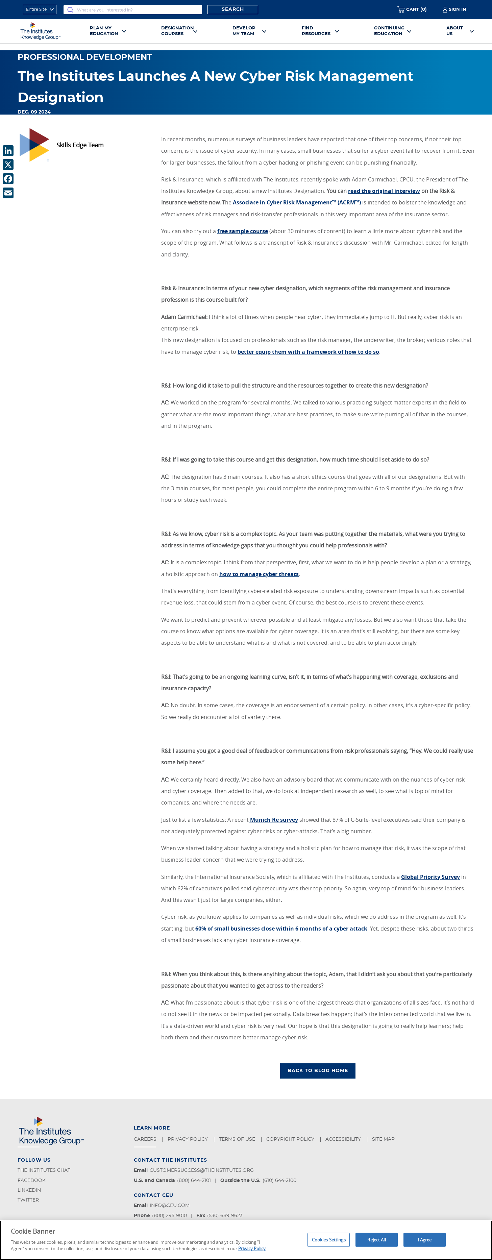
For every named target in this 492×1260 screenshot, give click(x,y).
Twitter (28, 1200)
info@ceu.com (170, 1205)
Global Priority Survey (430, 877)
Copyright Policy (291, 1139)
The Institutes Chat (44, 1170)
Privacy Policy (188, 1139)
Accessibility (343, 1139)
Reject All (376, 1239)
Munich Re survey (273, 819)
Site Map (384, 1139)
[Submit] (70, 9)
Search (233, 9)
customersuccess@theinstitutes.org (202, 1170)
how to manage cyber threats (259, 574)
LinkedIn (29, 1190)
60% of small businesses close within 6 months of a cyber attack (281, 928)
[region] (246, 1240)
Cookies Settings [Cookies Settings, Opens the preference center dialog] (329, 1239)
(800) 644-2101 (194, 1180)
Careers (146, 1139)
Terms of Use (237, 1139)
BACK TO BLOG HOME (318, 1070)
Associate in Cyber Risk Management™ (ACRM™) (297, 202)
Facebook (32, 1180)
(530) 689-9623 (225, 1215)
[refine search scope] (39, 9)
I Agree (425, 1239)
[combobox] (133, 9)
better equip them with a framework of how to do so (308, 351)
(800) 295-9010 (169, 1215)
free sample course (242, 231)
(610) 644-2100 (279, 1180)
